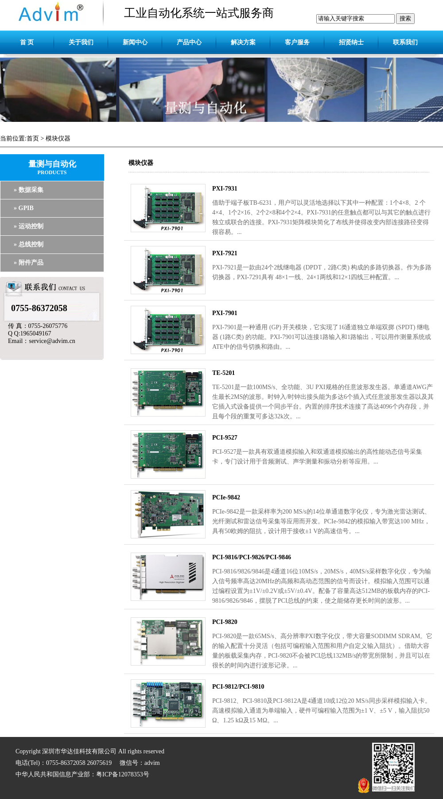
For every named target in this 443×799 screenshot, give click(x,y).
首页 (33, 138)
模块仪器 (58, 138)
